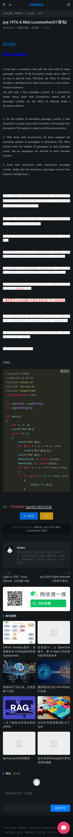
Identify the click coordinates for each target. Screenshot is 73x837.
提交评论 (60, 807)
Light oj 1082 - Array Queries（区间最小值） (17, 578)
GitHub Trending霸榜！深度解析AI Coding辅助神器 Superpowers (19, 651)
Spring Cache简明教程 (16, 758)
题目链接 (9, 44)
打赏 (46, 516)
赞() (45, 27)
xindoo (21, 547)
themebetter (47, 828)
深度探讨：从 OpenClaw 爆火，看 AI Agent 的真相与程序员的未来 (54, 651)
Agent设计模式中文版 (39, 506)
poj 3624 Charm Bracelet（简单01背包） (55, 578)
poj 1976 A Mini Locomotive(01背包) (35, 22)
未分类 (30, 13)
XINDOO (37, 5)
